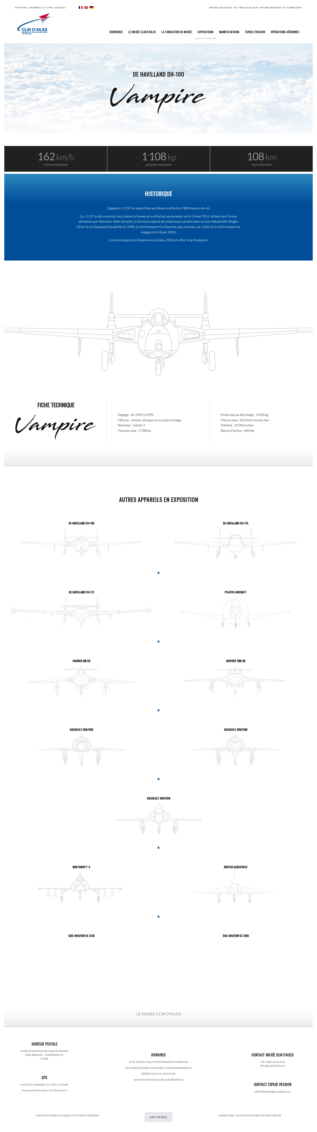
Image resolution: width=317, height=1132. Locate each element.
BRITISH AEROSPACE (235, 867)
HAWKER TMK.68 (235, 660)
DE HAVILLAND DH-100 (81, 523)
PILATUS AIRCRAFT (235, 592)
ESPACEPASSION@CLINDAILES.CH (272, 1091)
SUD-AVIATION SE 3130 (81, 935)
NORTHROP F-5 (81, 867)
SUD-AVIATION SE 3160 (236, 935)
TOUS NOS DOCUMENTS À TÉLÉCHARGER (258, 1115)
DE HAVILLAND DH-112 (81, 592)
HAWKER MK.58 (81, 660)
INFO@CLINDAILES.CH (272, 1065)
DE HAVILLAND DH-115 (235, 523)
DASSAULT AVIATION (81, 729)
